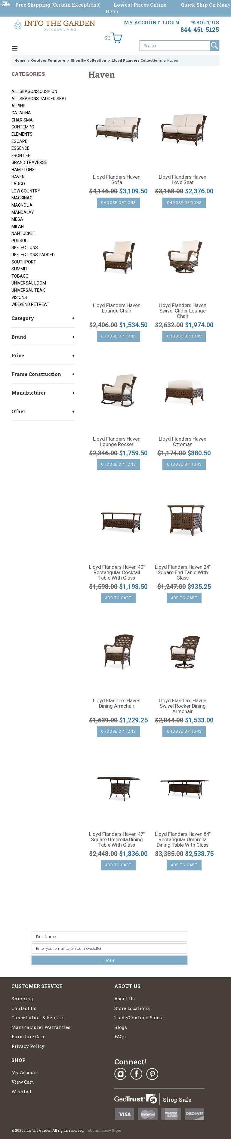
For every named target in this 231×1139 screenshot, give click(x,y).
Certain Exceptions (76, 5)
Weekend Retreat (30, 304)
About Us (205, 22)
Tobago (20, 276)
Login (170, 22)
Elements (21, 134)
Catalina (21, 112)
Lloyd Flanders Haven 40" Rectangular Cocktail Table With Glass (117, 573)
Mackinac (21, 197)
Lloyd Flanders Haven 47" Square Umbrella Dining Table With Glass (117, 840)
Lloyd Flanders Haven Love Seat (182, 179)
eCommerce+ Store (104, 1130)
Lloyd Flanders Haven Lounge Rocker (116, 441)
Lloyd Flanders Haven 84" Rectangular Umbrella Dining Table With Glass (183, 840)
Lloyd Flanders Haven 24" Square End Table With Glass (183, 573)
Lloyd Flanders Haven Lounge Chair (116, 308)
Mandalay (22, 212)
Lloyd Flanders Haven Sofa (116, 179)
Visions (19, 297)
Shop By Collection (88, 60)
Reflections (24, 247)
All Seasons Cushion (34, 91)
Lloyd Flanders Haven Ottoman (182, 441)
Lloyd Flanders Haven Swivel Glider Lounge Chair (182, 311)
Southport (23, 262)
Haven (18, 176)
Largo (18, 183)
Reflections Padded (33, 254)
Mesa (17, 219)
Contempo (22, 127)
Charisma (22, 120)
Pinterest (152, 1074)
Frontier (21, 155)
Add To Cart (118, 598)
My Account (142, 22)
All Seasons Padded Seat (39, 98)
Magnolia (21, 205)
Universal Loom (28, 283)
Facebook (136, 1074)
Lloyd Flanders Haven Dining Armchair (116, 703)
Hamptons (23, 169)
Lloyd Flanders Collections (137, 60)
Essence (20, 148)
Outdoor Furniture (48, 60)
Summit (19, 268)
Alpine (18, 105)
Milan (17, 226)
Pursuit (20, 240)
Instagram (120, 1074)
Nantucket (23, 233)
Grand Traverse (29, 162)
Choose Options (118, 203)
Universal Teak (28, 290)
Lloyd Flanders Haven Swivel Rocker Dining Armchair (182, 706)
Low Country (25, 191)
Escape (19, 141)
